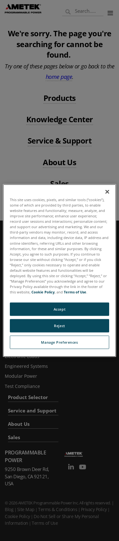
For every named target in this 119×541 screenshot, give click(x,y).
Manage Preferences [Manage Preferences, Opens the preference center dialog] (59, 342)
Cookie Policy (43, 292)
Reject (59, 325)
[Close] (107, 192)
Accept (59, 309)
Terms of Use (75, 292)
